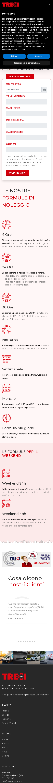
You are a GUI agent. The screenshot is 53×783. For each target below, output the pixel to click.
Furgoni (5, 711)
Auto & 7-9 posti (9, 723)
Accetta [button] (38, 56)
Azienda (5, 743)
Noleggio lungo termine (37, 694)
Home (5, 739)
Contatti (5, 756)
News (4, 752)
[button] (18, 641)
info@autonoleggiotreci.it (13, 781)
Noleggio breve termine (13, 694)
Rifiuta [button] (14, 56)
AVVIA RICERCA (17, 173)
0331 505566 (8, 778)
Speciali (5, 715)
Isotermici (6, 719)
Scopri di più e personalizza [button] (26, 63)
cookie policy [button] (43, 30)
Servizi (5, 748)
